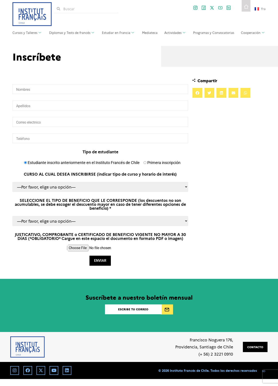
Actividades (174, 32)
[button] (197, 93)
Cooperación (252, 32)
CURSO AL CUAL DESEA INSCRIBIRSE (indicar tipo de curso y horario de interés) (100, 174)
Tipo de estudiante (100, 152)
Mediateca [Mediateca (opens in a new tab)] (150, 32)
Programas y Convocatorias (213, 32)
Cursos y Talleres (26, 32)
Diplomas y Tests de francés (71, 32)
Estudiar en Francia (118, 32)
